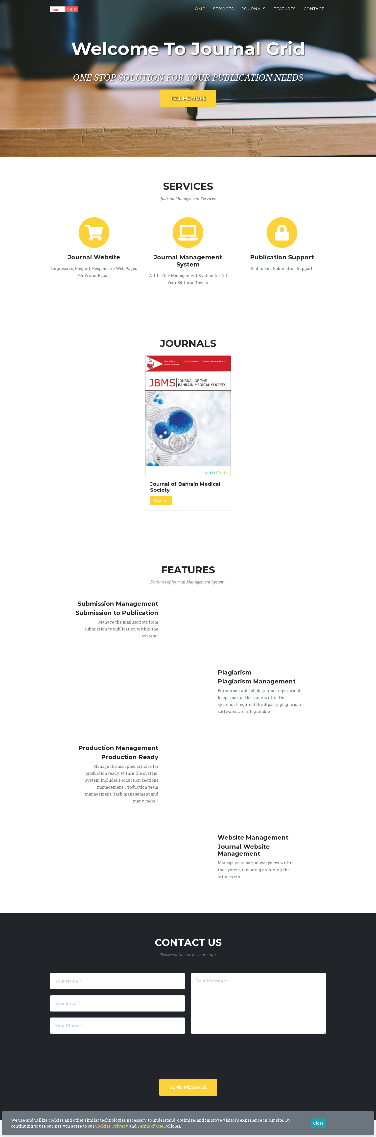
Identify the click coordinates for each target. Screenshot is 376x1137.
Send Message (188, 1087)
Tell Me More (188, 98)
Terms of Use (150, 1126)
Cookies (103, 1126)
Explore (161, 500)
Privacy (120, 1126)
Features (285, 11)
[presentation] (195, 1049)
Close (318, 1123)
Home (198, 11)
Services (223, 11)
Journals (254, 11)
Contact (314, 11)
